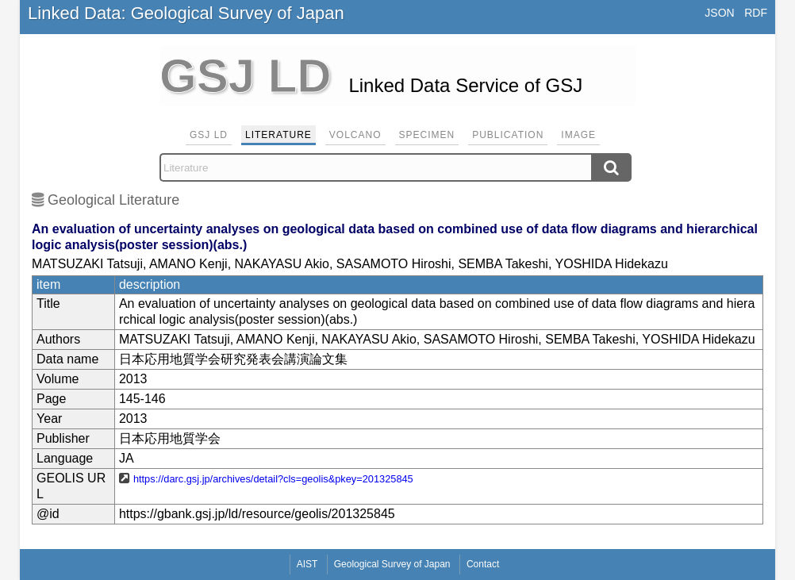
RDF (755, 12)
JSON (719, 12)
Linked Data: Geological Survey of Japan (186, 13)
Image (578, 134)
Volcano (355, 134)
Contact (483, 564)
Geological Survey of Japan (392, 564)
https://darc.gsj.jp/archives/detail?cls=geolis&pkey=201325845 (273, 479)
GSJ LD (209, 134)
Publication (507, 134)
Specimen (427, 134)
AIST (307, 564)
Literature (278, 134)
